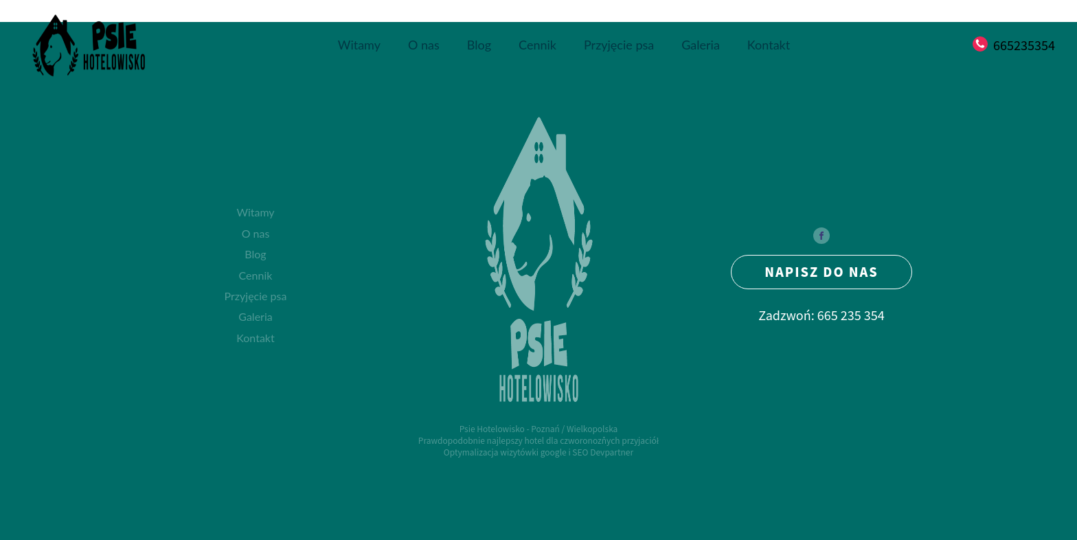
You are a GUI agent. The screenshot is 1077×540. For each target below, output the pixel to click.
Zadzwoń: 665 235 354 (821, 315)
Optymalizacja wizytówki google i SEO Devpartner (538, 452)
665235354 (1024, 45)
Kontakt (768, 44)
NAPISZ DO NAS (821, 271)
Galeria (700, 44)
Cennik (537, 44)
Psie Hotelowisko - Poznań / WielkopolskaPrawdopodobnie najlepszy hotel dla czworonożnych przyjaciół (538, 434)
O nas (424, 44)
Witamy (359, 44)
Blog (479, 44)
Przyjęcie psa (619, 44)
